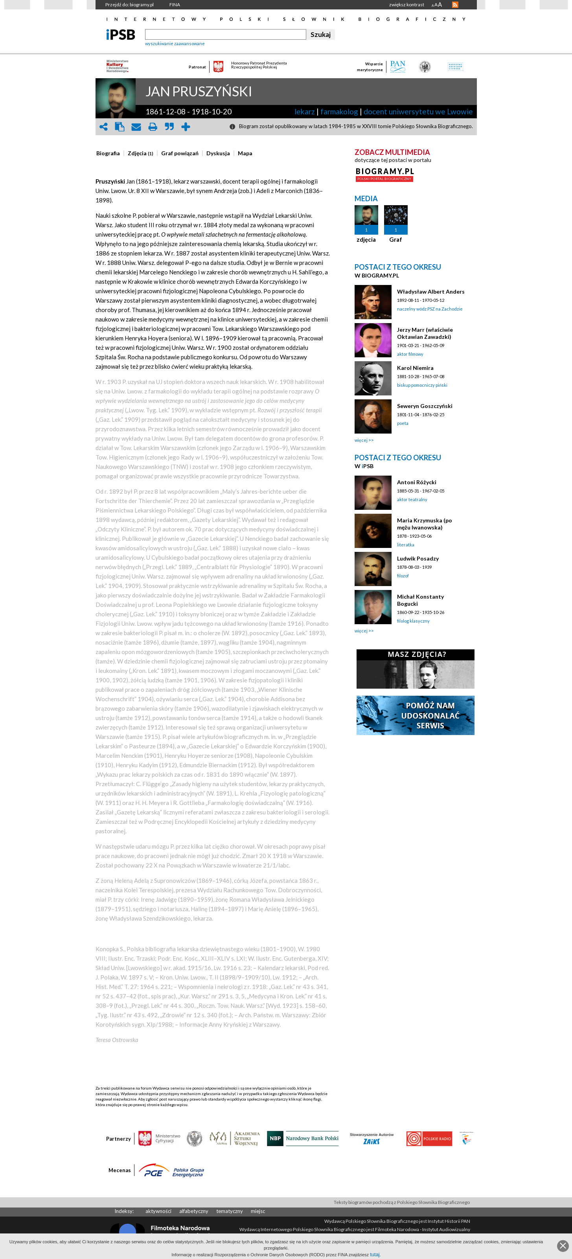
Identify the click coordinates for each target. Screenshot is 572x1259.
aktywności (158, 1211)
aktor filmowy (410, 354)
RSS (455, 5)
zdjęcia (366, 239)
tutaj (375, 1254)
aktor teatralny (412, 499)
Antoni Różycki (416, 482)
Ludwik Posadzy (418, 558)
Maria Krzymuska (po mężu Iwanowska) (424, 524)
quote (169, 127)
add (186, 127)
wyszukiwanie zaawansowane (175, 43)
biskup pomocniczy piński (422, 385)
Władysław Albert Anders (431, 291)
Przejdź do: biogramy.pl (129, 4)
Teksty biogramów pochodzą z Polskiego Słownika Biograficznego (402, 1202)
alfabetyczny (193, 1211)
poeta (402, 423)
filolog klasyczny (413, 620)
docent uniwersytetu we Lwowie (418, 111)
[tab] (110, 153)
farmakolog (339, 111)
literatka (405, 544)
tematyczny (229, 1211)
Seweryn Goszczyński (424, 406)
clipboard (120, 127)
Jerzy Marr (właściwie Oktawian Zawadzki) (425, 333)
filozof (403, 575)
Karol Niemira (415, 367)
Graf (395, 239)
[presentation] (108, 153)
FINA (174, 4)
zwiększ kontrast (406, 4)
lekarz (304, 111)
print (153, 127)
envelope (136, 127)
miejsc (258, 1211)
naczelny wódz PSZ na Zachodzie (430, 308)
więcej (361, 440)
